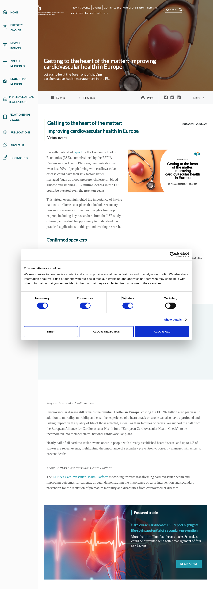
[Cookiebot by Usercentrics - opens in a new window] (172, 254)
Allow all (162, 331)
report (78, 152)
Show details (173, 319)
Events (97, 7)
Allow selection (106, 331)
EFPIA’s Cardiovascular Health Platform (80, 477)
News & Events (81, 7)
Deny (51, 331)
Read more (189, 564)
